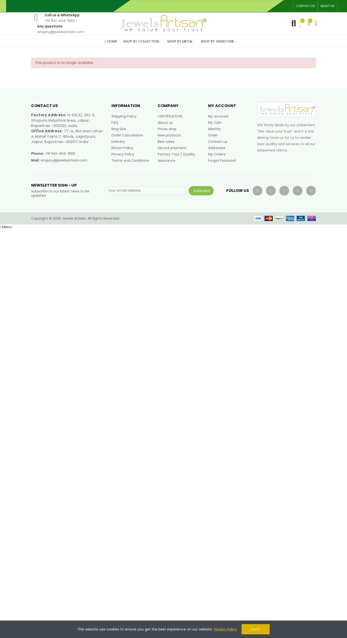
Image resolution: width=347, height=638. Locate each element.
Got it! (255, 629)
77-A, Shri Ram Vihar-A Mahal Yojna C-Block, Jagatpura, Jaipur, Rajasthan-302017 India (67, 136)
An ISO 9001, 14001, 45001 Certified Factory (189, 6)
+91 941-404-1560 (60, 153)
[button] (305, 6)
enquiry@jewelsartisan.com (64, 160)
